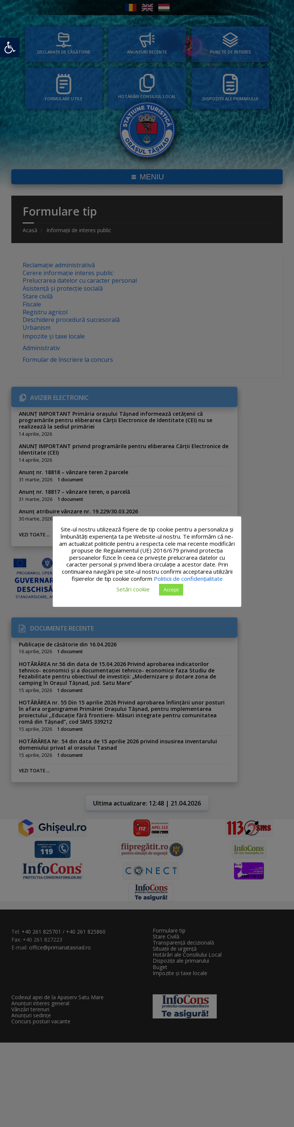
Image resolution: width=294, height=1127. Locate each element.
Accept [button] (171, 589)
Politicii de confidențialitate (188, 578)
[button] (10, 47)
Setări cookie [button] (133, 589)
